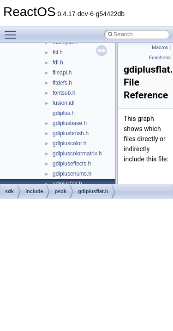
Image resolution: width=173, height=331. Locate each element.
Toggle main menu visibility (12, 30)
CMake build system (41, 86)
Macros (160, 48)
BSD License (32, 177)
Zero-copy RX (33, 126)
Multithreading (33, 146)
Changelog (29, 66)
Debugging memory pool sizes (53, 106)
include (34, 191)
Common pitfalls (35, 96)
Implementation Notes (43, 167)
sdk (9, 191)
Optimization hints (38, 157)
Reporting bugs (34, 116)
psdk (60, 191)
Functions (160, 58)
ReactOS (19, 45)
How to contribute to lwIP (46, 76)
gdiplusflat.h (93, 191)
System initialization (40, 136)
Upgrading (28, 55)
